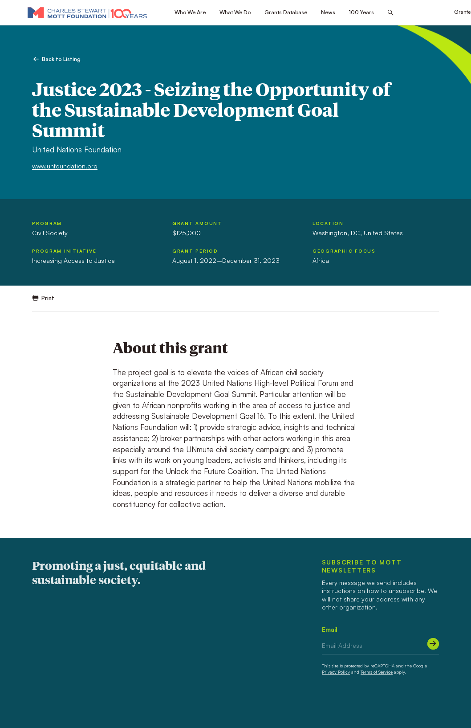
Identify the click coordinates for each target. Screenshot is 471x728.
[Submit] (433, 644)
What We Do (235, 12)
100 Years (361, 12)
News (328, 12)
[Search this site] (390, 13)
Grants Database (285, 12)
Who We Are (190, 12)
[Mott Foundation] (87, 12)
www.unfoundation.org (64, 166)
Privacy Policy (336, 672)
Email (329, 629)
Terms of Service (377, 672)
